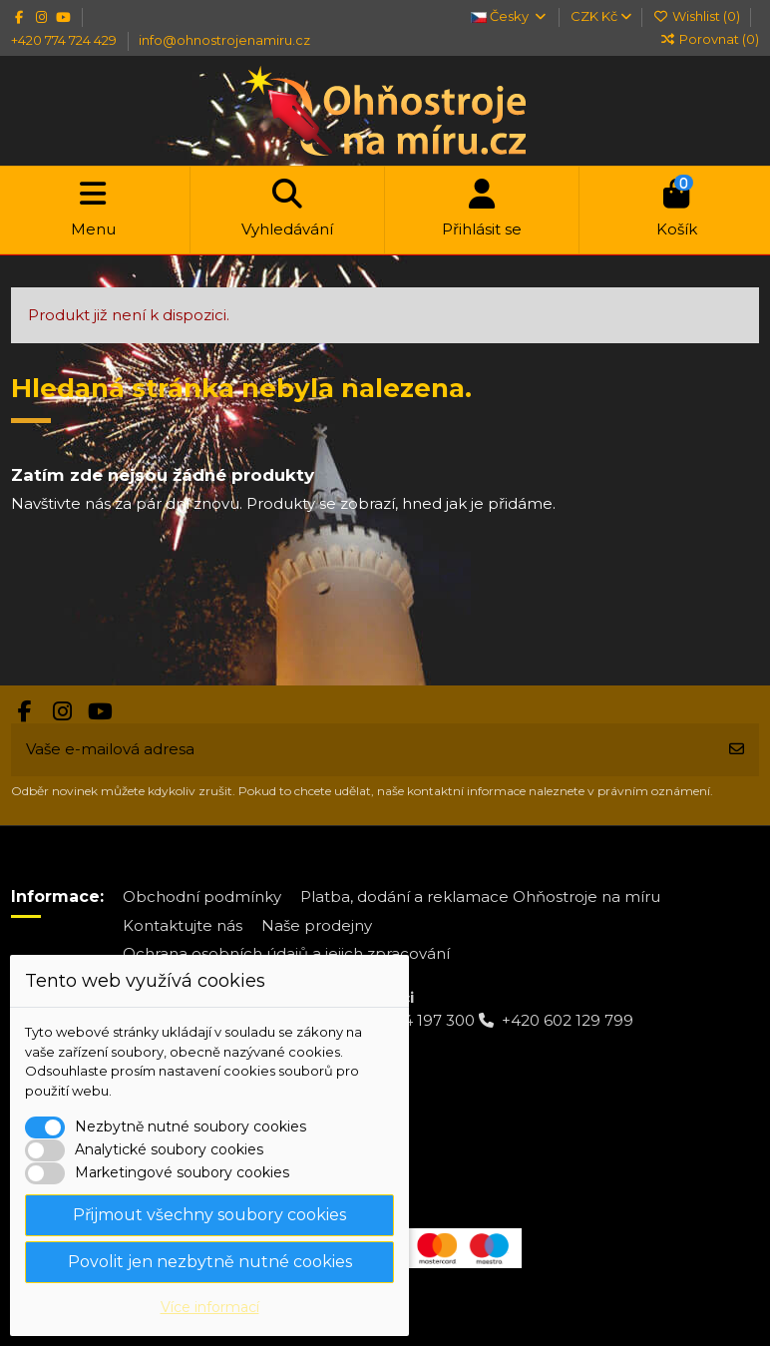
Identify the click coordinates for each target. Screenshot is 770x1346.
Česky (509, 16)
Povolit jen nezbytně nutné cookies (210, 1261)
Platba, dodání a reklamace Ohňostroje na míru (480, 896)
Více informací (210, 1307)
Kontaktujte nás (182, 925)
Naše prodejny (316, 925)
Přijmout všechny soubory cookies (209, 1214)
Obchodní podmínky (202, 896)
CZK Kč (601, 16)
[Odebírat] (736, 749)
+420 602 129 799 (567, 1020)
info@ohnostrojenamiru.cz (224, 40)
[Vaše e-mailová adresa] (363, 749)
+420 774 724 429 (65, 40)
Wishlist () (698, 16)
